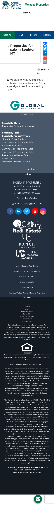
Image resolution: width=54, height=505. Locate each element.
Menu (27, 12)
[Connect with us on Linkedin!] (18, 211)
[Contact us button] (38, 499)
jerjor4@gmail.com (32, 203)
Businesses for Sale (12, 145)
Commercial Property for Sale (17, 148)
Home (27, 304)
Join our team (27, 288)
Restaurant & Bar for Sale (15, 155)
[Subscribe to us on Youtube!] (35, 211)
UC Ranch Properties (27, 277)
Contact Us (27, 314)
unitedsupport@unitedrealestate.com (21, 388)
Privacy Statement (27, 316)
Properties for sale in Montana (18, 126)
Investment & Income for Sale (17, 142)
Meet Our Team (27, 311)
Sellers (27, 309)
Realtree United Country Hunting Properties (27, 293)
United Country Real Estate (27, 266)
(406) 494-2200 (32, 192)
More (31, 169)
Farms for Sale (9, 158)
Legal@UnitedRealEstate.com (38, 419)
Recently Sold (27, 321)
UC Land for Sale (27, 282)
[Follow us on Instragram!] (43, 211)
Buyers (27, 307)
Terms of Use (27, 319)
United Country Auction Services (27, 271)
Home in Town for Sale (14, 139)
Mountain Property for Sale (16, 161)
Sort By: (37, 71)
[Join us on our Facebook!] (10, 211)
